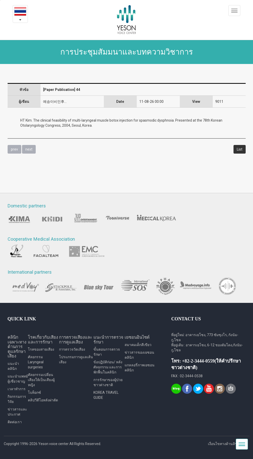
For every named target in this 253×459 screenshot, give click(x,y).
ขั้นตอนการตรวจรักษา (106, 351)
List (239, 149)
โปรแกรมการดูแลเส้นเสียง (76, 359)
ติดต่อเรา (15, 422)
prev (14, 149)
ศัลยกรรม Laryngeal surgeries (36, 362)
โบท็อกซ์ (34, 392)
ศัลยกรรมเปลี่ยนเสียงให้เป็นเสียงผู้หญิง (41, 380)
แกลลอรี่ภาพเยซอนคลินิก (139, 367)
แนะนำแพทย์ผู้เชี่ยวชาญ (18, 378)
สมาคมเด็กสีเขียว (138, 345)
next (28, 149)
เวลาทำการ (17, 389)
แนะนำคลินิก (13, 366)
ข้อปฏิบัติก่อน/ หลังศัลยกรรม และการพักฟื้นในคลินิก (107, 367)
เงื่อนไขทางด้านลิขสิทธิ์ (226, 444)
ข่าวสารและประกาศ (17, 411)
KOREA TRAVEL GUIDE (106, 395)
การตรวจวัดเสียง (72, 349)
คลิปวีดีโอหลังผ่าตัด (43, 400)
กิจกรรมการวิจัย (17, 399)
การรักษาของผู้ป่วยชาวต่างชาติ (108, 382)
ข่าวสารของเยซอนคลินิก (139, 354)
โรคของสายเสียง (41, 349)
